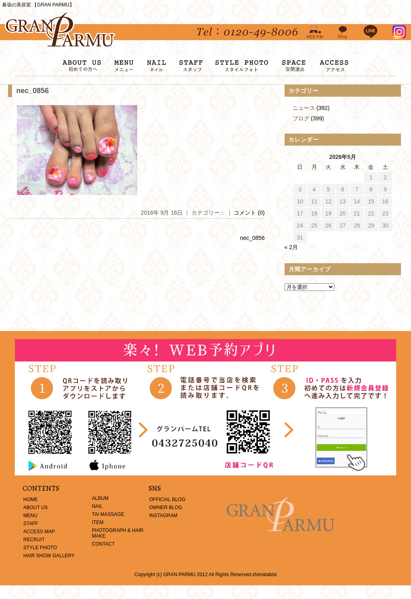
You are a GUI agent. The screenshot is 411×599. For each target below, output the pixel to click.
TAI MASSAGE (108, 514)
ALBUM (100, 498)
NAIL (97, 506)
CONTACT (103, 544)
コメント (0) (249, 212)
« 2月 (291, 247)
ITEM (98, 522)
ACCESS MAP (39, 531)
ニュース (304, 108)
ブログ (301, 118)
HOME (30, 499)
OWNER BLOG (166, 507)
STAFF (30, 523)
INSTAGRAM (163, 515)
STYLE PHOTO (40, 547)
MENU (30, 515)
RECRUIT (34, 539)
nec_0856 (32, 91)
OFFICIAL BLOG (167, 499)
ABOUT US (35, 507)
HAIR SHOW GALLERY (49, 555)
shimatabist (264, 574)
